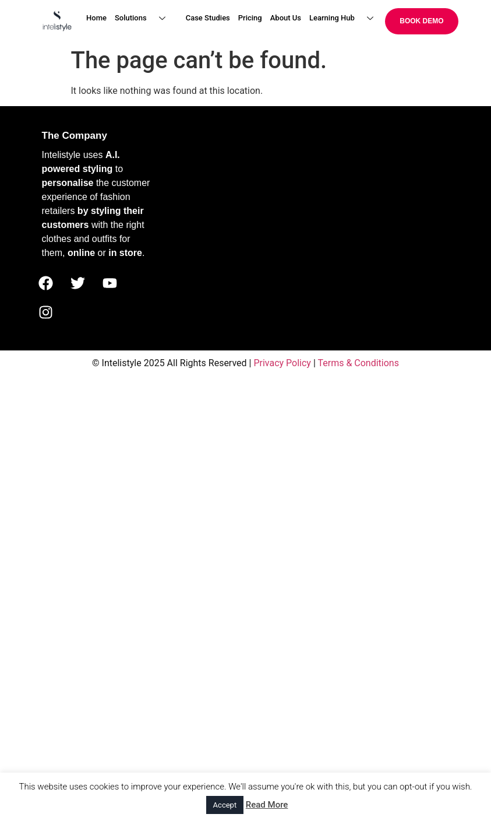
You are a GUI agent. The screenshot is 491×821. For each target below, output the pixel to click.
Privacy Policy (282, 363)
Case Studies (208, 17)
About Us (285, 17)
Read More (267, 804)
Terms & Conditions (358, 363)
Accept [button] (225, 805)
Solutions (144, 18)
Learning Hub (345, 18)
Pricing (250, 17)
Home (96, 17)
